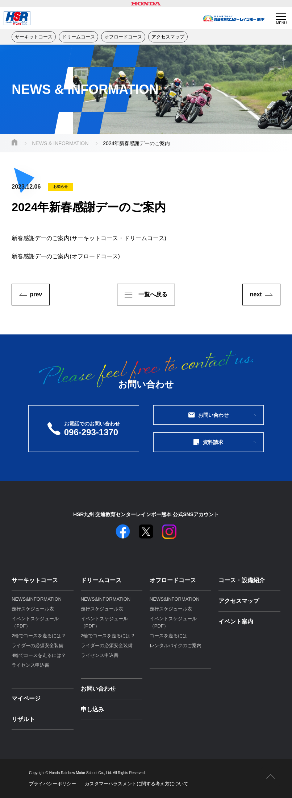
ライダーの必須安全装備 (37, 645)
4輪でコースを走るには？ (39, 655)
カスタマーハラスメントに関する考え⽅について (136, 783)
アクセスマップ (167, 37)
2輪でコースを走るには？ (39, 635)
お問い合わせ (208, 415)
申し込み (92, 709)
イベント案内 (235, 621)
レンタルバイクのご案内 (175, 645)
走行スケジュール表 (33, 609)
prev (36, 294)
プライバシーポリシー (52, 783)
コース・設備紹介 (241, 580)
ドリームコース (78, 37)
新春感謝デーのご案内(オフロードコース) (66, 256)
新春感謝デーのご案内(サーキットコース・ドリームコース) (89, 238)
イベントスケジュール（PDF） (35, 622)
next (256, 294)
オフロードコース (123, 37)
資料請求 (208, 442)
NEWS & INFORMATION (60, 143)
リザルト (23, 719)
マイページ (26, 698)
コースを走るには (168, 635)
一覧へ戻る (146, 294)
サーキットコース (34, 37)
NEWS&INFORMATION (37, 599)
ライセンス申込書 (30, 665)
